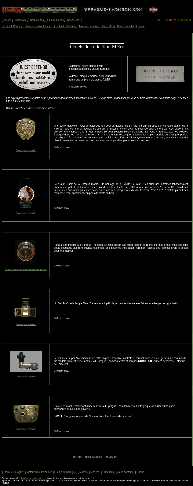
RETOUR (77, 457)
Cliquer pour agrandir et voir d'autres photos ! (26, 269)
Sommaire (21, 20)
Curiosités (107, 26)
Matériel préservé (89, 26)
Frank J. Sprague (13, 26)
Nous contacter (125, 26)
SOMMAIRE (111, 457)
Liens (141, 26)
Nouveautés (37, 20)
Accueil (7, 20)
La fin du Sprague (66, 26)
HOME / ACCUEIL (93, 457)
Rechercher (73, 20)
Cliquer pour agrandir (26, 150)
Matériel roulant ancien (39, 26)
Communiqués (55, 20)
